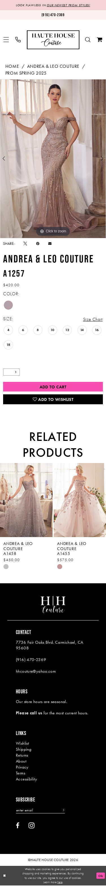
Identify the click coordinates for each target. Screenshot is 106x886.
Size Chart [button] (93, 319)
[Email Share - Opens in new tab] (49, 243)
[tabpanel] (53, 158)
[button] (6, 39)
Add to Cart (53, 387)
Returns (22, 755)
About (21, 761)
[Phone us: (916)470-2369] (53, 15)
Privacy (22, 767)
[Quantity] (11, 372)
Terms (20, 773)
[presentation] (26, 500)
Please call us (29, 713)
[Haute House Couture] (53, 39)
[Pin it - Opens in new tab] (37, 243)
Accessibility (26, 779)
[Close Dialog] (4, 876)
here (59, 883)
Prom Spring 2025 (26, 73)
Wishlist (22, 743)
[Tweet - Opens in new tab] (25, 243)
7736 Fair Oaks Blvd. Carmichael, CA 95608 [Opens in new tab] (49, 645)
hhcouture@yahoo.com (36, 671)
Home (12, 66)
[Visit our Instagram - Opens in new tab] (31, 825)
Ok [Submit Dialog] (100, 876)
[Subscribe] (63, 810)
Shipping (23, 749)
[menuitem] (6, 39)
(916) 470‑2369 (31, 660)
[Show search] (88, 39)
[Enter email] (41, 810)
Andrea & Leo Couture (53, 66)
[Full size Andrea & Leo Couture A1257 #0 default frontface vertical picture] (53, 158)
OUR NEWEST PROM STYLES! (68, 5)
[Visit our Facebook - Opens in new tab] (18, 826)
